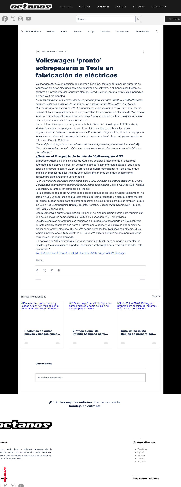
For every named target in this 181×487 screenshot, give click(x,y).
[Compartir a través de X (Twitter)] (44, 270)
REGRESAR (4, 474)
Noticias (50, 31)
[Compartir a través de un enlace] (51, 270)
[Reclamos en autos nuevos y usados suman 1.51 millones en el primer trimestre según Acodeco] (42, 314)
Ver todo (156, 296)
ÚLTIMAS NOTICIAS (31, 31)
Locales (78, 31)
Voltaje (91, 31)
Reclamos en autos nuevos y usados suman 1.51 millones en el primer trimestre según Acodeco (41, 332)
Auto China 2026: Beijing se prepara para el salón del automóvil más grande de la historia (138, 332)
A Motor (64, 31)
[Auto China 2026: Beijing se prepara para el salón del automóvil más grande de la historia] (138, 314)
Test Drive (105, 31)
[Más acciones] (144, 51)
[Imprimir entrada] (58, 270)
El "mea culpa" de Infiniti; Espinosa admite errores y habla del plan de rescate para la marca (90, 332)
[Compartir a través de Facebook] (37, 270)
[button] (156, 31)
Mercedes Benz (142, 31)
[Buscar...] (103, 19)
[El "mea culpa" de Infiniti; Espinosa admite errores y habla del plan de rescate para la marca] (90, 314)
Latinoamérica (123, 31)
